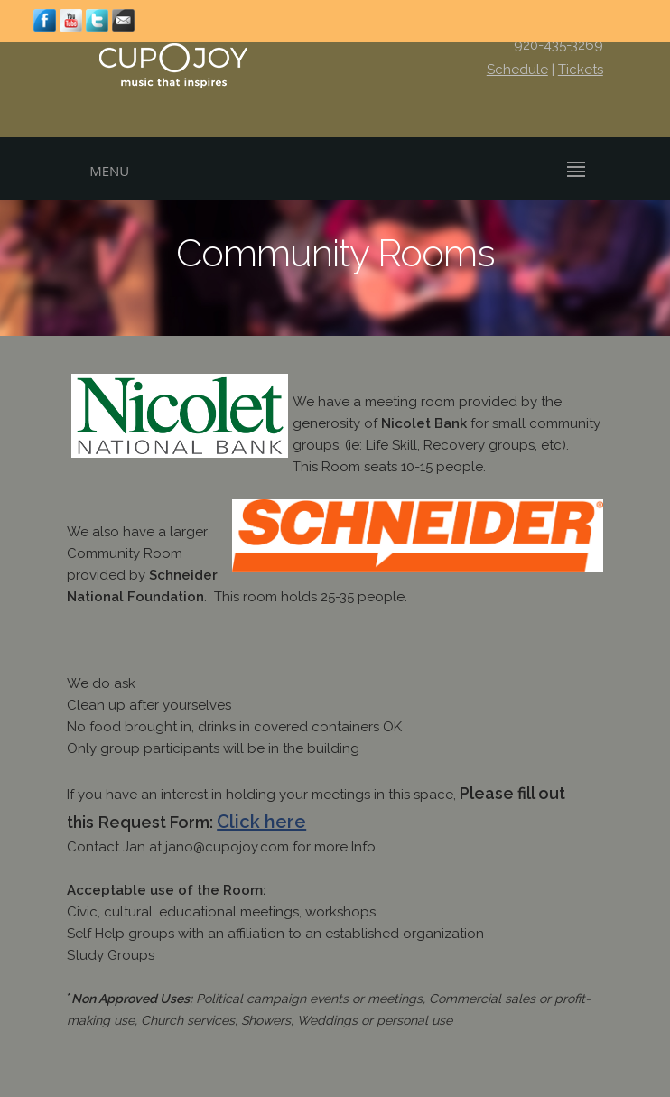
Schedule (517, 69)
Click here (261, 821)
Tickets (580, 69)
